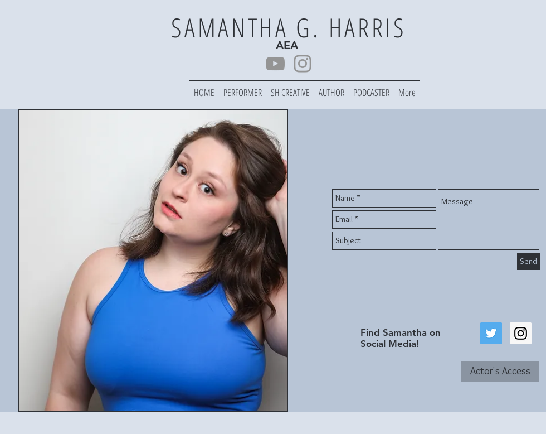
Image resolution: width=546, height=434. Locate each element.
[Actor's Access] (500, 371)
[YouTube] (275, 63)
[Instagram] (302, 63)
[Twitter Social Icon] (491, 333)
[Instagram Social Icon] (521, 333)
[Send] (528, 261)
